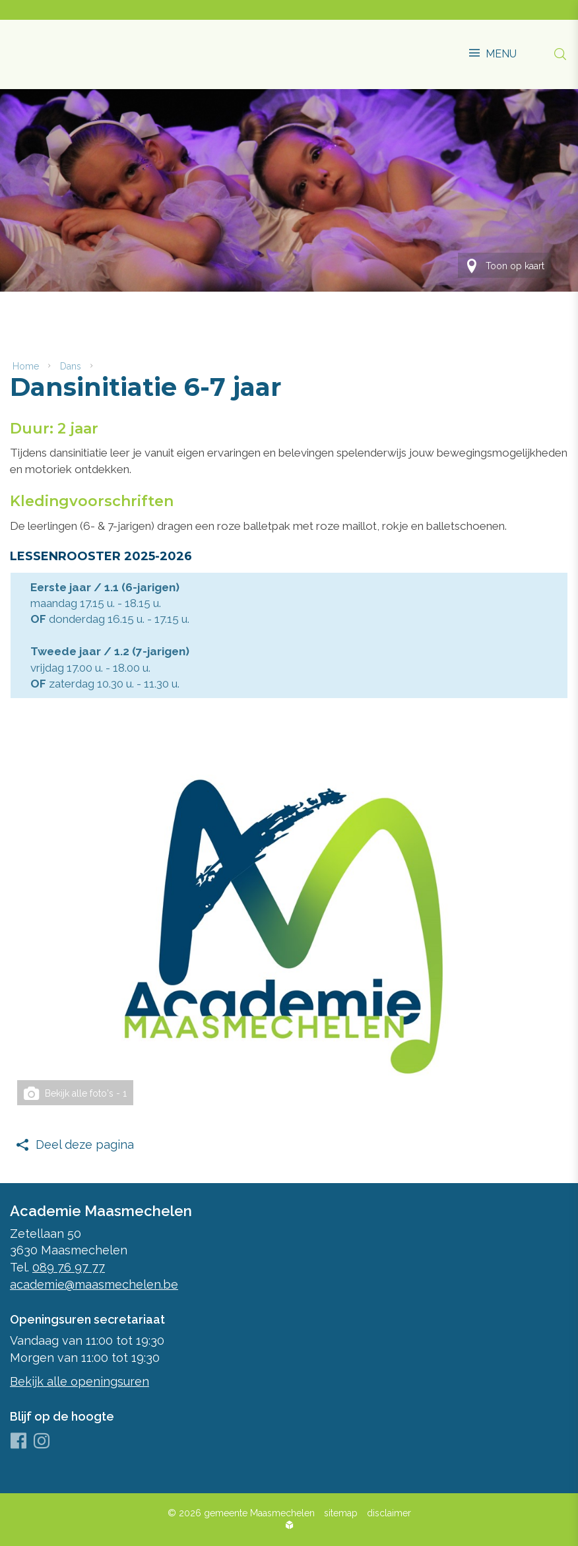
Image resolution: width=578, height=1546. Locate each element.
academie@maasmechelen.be (94, 1284)
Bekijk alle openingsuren (79, 1381)
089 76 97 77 (68, 1267)
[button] (493, 47)
